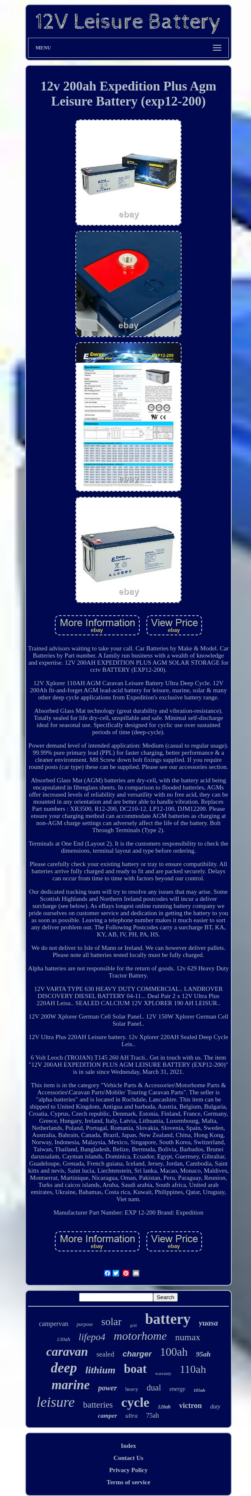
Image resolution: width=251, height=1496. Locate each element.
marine (70, 1384)
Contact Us (128, 1458)
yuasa (208, 1322)
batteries (98, 1405)
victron (190, 1405)
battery (168, 1319)
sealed (105, 1354)
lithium (100, 1369)
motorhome (140, 1335)
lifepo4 (92, 1337)
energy (177, 1389)
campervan (53, 1323)
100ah (174, 1352)
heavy (132, 1389)
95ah (203, 1354)
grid (133, 1325)
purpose (85, 1324)
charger (137, 1353)
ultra (132, 1415)
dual (154, 1387)
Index (128, 1445)
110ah (193, 1369)
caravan (67, 1351)
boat (135, 1368)
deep (64, 1367)
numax (187, 1337)
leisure (55, 1402)
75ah (152, 1415)
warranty (163, 1373)
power (107, 1388)
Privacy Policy (128, 1470)
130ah (63, 1339)
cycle (135, 1402)
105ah (199, 1390)
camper (107, 1415)
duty (215, 1406)
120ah (164, 1407)
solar (111, 1321)
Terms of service (128, 1482)
